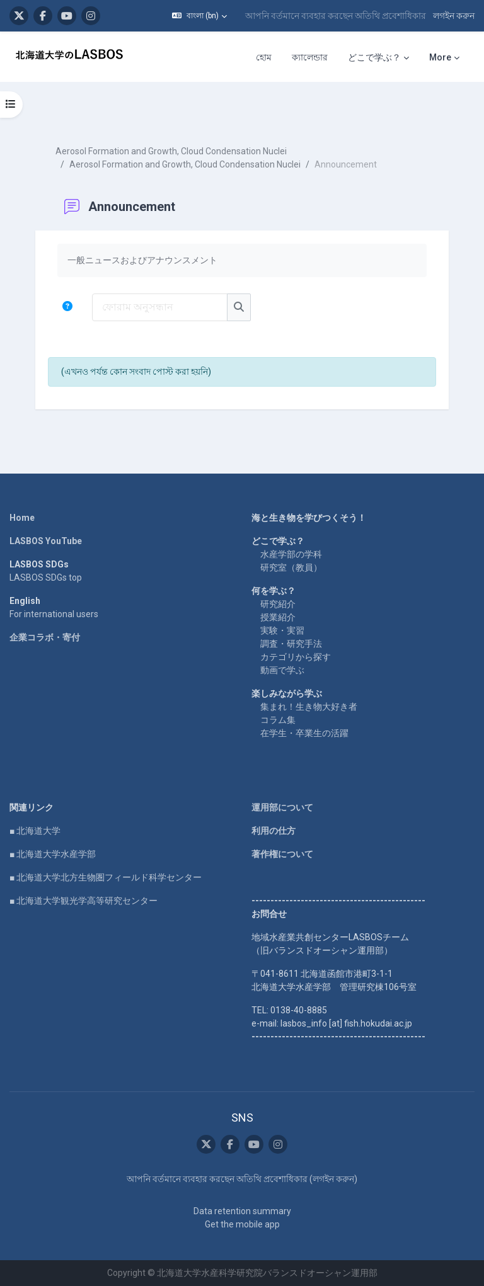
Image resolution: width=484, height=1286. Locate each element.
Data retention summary (242, 1211)
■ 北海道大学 (34, 831)
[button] (199, 15)
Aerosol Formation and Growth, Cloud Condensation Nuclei (171, 151)
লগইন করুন (454, 16)
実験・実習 (282, 630)
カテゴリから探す (295, 657)
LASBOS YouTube (45, 541)
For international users (53, 614)
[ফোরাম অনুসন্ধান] (160, 307)
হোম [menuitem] (264, 57)
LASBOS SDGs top (45, 577)
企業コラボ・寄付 (44, 637)
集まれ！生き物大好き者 (308, 707)
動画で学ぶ (282, 670)
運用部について (282, 807)
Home (22, 518)
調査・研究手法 (291, 644)
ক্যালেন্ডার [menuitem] (310, 57)
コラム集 (278, 720)
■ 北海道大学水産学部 (52, 854)
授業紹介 (278, 617)
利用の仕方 (273, 831)
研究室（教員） (291, 567)
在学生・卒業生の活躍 (304, 733)
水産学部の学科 (291, 554)
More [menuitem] (440, 57)
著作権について (282, 854)
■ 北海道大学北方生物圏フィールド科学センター (105, 877)
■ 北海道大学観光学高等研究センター (83, 901)
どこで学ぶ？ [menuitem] (374, 57)
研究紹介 (278, 604)
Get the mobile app (242, 1224)
